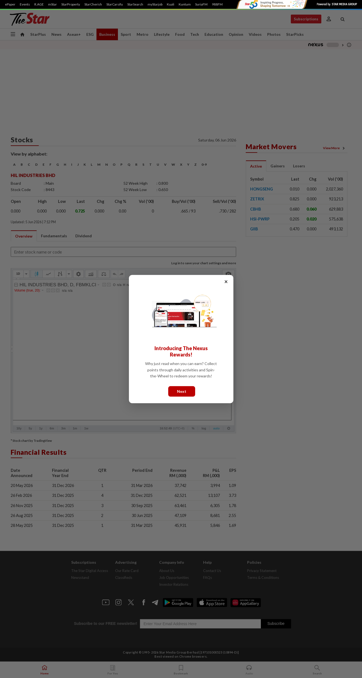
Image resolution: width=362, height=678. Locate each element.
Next (181, 391)
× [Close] (226, 281)
